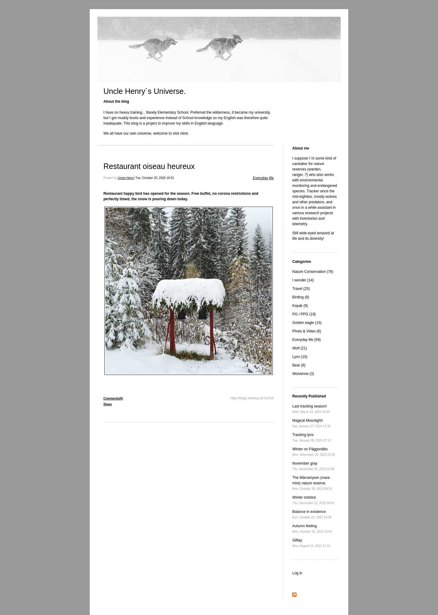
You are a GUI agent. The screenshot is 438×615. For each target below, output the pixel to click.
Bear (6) (298, 365)
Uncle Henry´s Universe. (144, 91)
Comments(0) (113, 398)
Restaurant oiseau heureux (149, 166)
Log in (297, 573)
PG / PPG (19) (304, 314)
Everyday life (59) (306, 340)
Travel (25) (301, 289)
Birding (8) (300, 297)
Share (107, 404)
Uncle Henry (126, 178)
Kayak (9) (300, 306)
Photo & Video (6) (306, 331)
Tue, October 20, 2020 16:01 (154, 178)
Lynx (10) (300, 357)
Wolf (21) (299, 348)
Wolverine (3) (303, 374)
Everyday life (263, 178)
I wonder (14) (303, 280)
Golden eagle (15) (307, 323)
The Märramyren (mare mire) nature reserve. (312, 483)
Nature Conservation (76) (312, 272)
